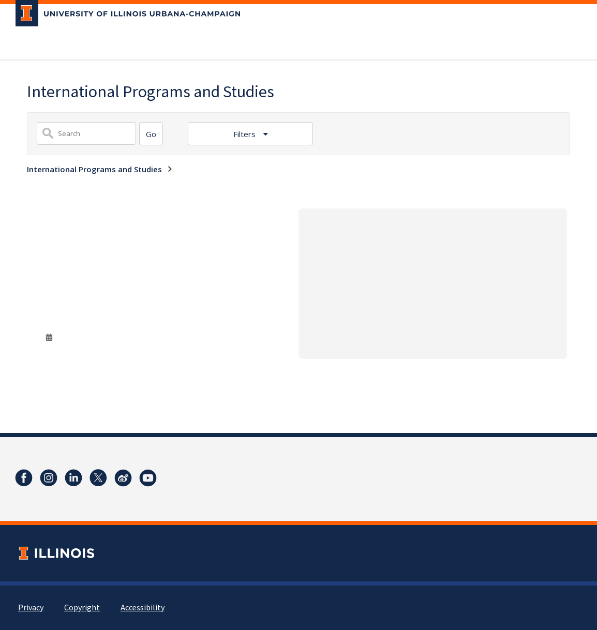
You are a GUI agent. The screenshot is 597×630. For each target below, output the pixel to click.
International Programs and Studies (94, 169)
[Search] (151, 133)
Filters (245, 134)
